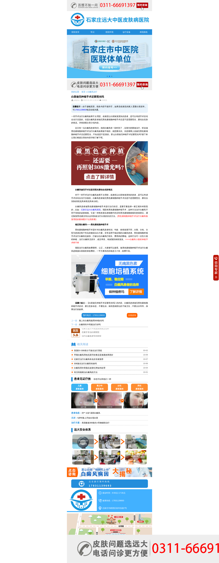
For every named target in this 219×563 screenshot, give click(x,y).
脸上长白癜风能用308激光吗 (91, 320)
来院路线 (143, 32)
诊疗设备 (126, 32)
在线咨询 (132, 315)
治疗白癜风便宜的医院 (91, 336)
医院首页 (75, 32)
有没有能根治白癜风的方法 (85, 372)
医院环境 (109, 32)
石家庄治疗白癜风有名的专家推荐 (88, 359)
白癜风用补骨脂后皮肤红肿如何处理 (89, 368)
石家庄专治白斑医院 (90, 332)
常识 (92, 32)
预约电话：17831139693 (94, 315)
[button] (107, 76)
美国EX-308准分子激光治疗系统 (88, 350)
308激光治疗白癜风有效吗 (85, 363)
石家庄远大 (86, 210)
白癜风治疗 (92, 92)
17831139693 (81, 110)
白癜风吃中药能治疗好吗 (90, 324)
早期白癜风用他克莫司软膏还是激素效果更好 (93, 355)
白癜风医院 (96, 210)
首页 (83, 92)
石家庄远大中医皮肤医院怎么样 (95, 328)
